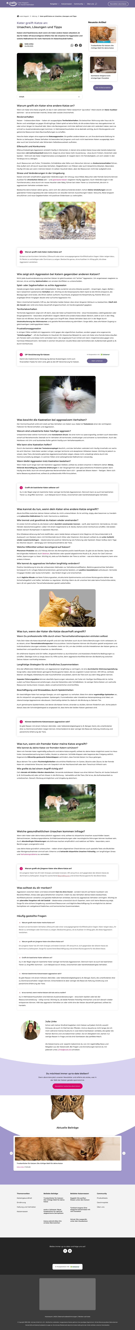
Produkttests (102, 1198)
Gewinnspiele (102, 1202)
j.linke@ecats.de (64, 1050)
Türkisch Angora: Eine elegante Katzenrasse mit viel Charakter (80, 1209)
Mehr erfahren (97, 361)
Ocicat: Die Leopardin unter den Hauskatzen (79, 1220)
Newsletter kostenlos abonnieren (67, 1086)
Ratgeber (53, 4)
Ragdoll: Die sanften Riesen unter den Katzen (80, 1199)
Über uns (90, 4)
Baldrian (45, 554)
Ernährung (21, 1202)
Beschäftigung (64, 876)
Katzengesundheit (24, 1198)
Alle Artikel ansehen (103, 87)
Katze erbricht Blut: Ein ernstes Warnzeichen (53, 1222)
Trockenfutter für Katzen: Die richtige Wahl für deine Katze (40, 1163)
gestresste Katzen (60, 180)
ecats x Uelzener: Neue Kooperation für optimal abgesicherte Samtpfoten (53, 1211)
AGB (55, 1316)
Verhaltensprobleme (29, 854)
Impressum (49, 1316)
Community (78, 4)
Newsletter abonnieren (118, 4)
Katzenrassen (66, 4)
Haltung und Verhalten (26, 1207)
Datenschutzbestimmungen (67, 1316)
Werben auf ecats (84, 1316)
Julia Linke (20, 1167)
